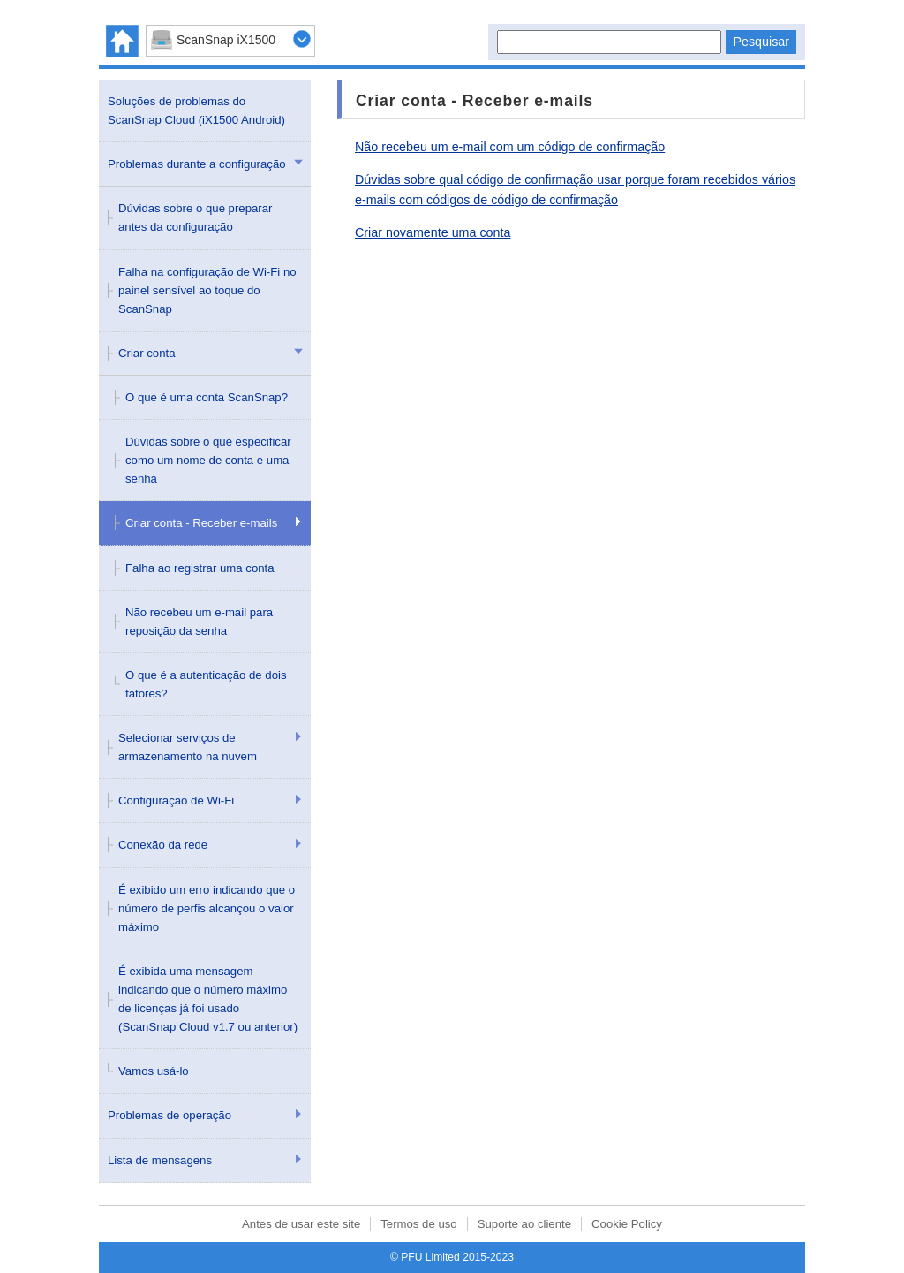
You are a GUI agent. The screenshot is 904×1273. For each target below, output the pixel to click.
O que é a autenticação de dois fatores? (206, 684)
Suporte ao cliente (524, 1224)
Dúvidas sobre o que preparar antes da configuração (195, 217)
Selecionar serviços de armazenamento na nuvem (187, 747)
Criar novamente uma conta (432, 232)
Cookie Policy (626, 1224)
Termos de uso (418, 1224)
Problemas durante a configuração (197, 164)
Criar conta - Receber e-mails (201, 523)
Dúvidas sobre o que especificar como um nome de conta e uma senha (208, 460)
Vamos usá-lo (153, 1071)
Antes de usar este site (301, 1224)
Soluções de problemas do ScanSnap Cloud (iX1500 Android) (196, 110)
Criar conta (147, 353)
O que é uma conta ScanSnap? (206, 397)
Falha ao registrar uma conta (200, 568)
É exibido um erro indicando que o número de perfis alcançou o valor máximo (206, 908)
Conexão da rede (162, 844)
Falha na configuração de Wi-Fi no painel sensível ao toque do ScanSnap (207, 290)
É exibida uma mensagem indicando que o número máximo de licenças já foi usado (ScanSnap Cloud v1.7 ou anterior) (208, 998)
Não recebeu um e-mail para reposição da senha (199, 621)
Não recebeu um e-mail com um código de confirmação (510, 147)
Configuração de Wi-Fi (176, 800)
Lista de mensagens (160, 1160)
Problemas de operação (169, 1115)
